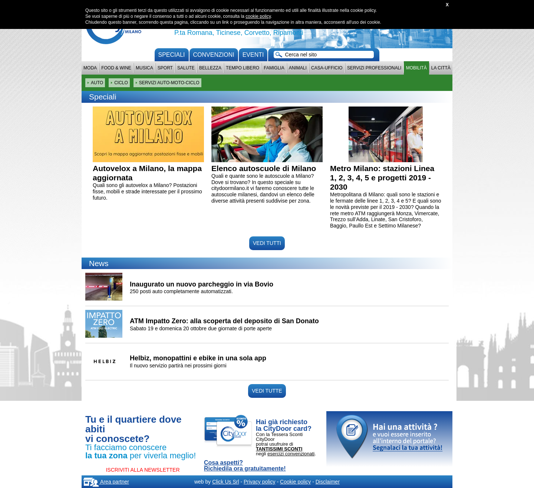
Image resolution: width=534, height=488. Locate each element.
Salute (186, 68)
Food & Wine (116, 68)
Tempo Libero (242, 68)
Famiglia (274, 68)
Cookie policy (295, 482)
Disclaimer (328, 482)
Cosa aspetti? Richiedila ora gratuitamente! (245, 466)
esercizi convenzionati (290, 453)
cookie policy (258, 16)
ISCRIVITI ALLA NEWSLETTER (142, 469)
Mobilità (416, 68)
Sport (165, 68)
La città (441, 68)
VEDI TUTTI (267, 243)
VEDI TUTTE (267, 391)
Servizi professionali (374, 68)
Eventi (253, 55)
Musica (144, 68)
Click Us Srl (225, 482)
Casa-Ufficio (327, 68)
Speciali (171, 55)
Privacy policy (260, 482)
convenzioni (213, 55)
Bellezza (210, 68)
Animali (298, 68)
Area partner (106, 482)
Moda (90, 68)
